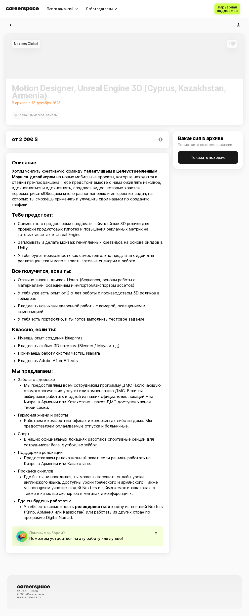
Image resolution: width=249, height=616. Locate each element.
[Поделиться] (238, 25)
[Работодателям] (102, 8)
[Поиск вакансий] (62, 8)
